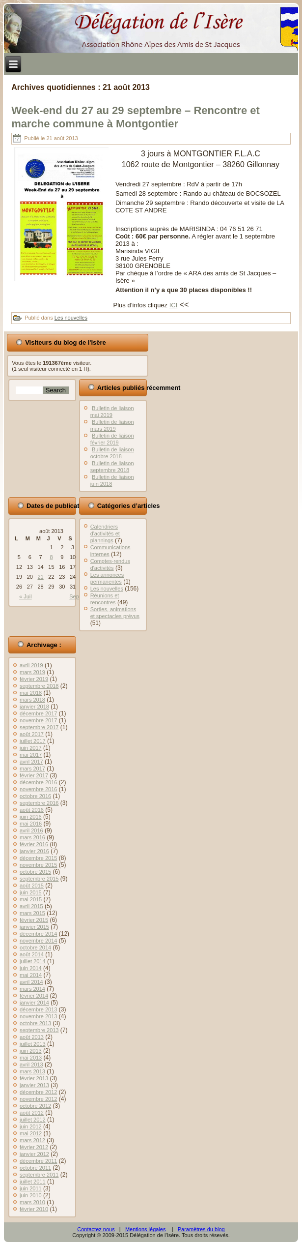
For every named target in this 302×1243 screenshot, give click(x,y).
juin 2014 (31, 968)
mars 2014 (32, 989)
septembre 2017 (39, 727)
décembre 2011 (38, 1161)
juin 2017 (31, 748)
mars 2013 (32, 1071)
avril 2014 (31, 982)
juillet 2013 (33, 1044)
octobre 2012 (35, 1106)
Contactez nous (95, 1229)
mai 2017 (31, 755)
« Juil (25, 596)
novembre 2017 (38, 720)
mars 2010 (32, 1202)
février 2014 (34, 996)
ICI (173, 305)
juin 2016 (31, 817)
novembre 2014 (38, 941)
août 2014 (32, 954)
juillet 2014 (33, 961)
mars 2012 (32, 1140)
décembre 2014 (38, 934)
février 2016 (34, 844)
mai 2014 (31, 975)
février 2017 (34, 775)
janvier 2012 (34, 1154)
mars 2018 (32, 700)
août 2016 (32, 810)
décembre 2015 (38, 858)
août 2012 (32, 1113)
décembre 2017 (38, 713)
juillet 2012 (33, 1120)
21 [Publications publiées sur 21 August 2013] (40, 577)
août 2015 (32, 885)
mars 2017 (32, 768)
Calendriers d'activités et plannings (105, 533)
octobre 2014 (35, 947)
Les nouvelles (71, 318)
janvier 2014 (34, 1003)
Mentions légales (145, 1229)
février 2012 (34, 1147)
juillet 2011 (33, 1181)
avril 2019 (31, 665)
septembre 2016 (39, 803)
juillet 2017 (33, 741)
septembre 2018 (39, 686)
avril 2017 (31, 762)
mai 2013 (31, 1058)
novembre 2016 (38, 789)
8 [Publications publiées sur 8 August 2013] (51, 557)
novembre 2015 (38, 865)
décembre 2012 (38, 1092)
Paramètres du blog (201, 1229)
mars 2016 (32, 837)
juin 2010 (31, 1195)
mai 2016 (31, 824)
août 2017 (32, 734)
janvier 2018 (34, 707)
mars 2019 (32, 672)
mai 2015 (31, 899)
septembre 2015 (39, 879)
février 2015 (34, 920)
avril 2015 (31, 906)
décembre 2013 (38, 1009)
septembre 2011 (39, 1175)
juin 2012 (31, 1126)
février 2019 (34, 679)
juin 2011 (31, 1188)
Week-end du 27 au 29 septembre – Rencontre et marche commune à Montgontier (135, 116)
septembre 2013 (39, 1030)
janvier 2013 (34, 1085)
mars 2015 (32, 913)
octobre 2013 (35, 1023)
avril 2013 (31, 1064)
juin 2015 (31, 892)
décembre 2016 (38, 782)
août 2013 (32, 1037)
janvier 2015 (34, 927)
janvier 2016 (34, 851)
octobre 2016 (35, 796)
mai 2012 (31, 1133)
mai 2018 (31, 693)
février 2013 (34, 1078)
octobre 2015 (35, 872)
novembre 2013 (38, 1016)
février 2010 (34, 1209)
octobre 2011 (35, 1168)
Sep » (76, 596)
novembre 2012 (38, 1099)
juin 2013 (31, 1051)
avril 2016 (31, 830)
